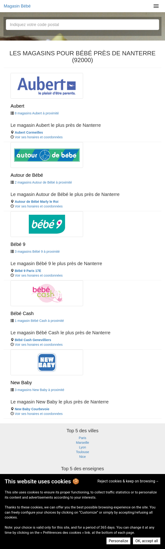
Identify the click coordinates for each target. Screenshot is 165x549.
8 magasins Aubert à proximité (37, 113)
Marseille (82, 442)
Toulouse (82, 452)
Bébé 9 (18, 244)
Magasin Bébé (17, 6)
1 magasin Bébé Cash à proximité (39, 321)
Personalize (118, 541)
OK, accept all (146, 541)
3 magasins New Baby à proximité (39, 390)
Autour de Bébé (27, 175)
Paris (82, 438)
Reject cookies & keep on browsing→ (128, 481)
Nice (82, 457)
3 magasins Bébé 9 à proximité (37, 251)
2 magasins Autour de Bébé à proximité (43, 182)
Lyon (82, 447)
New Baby (21, 382)
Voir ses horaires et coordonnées (39, 137)
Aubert (17, 106)
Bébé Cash (22, 313)
